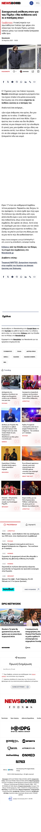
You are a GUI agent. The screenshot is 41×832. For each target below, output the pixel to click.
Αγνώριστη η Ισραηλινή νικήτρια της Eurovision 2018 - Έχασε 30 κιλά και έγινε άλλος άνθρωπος (30, 395)
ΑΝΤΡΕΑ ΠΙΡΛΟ (31, 351)
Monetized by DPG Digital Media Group (25, 769)
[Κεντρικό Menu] (38, 3)
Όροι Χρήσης (15, 718)
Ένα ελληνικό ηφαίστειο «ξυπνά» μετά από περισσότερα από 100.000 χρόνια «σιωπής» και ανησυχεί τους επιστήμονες (30, 468)
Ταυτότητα (4, 718)
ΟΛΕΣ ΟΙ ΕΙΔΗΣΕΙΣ (32, 589)
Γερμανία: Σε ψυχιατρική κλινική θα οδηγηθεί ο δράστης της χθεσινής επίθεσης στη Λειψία (20, 557)
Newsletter (17, 339)
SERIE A (6, 357)
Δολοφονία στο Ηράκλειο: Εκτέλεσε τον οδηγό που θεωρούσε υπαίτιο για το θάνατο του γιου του (10, 396)
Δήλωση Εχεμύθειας (28, 718)
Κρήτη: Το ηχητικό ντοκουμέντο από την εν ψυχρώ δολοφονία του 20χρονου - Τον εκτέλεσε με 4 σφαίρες (30, 429)
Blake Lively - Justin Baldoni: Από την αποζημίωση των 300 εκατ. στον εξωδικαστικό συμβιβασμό (20, 535)
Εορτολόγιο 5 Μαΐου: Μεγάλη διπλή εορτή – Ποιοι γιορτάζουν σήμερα (9, 466)
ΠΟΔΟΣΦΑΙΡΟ (6, 71)
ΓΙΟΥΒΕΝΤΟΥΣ (8, 351)
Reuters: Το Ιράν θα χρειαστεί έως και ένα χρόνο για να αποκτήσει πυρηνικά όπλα (12, 632)
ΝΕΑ (5, 362)
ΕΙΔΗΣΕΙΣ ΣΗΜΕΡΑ (29, 357)
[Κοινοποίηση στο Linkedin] (26, 82)
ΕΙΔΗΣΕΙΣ (16, 357)
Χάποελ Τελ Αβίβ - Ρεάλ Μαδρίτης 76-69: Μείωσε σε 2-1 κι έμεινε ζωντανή (17, 580)
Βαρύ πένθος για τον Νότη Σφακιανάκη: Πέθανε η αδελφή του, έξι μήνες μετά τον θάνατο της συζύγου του (30, 502)
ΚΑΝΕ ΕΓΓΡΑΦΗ (20, 687)
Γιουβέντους (7, 23)
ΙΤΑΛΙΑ (19, 351)
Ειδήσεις (5, 247)
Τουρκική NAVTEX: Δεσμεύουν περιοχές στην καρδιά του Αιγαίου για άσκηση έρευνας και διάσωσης (19, 265)
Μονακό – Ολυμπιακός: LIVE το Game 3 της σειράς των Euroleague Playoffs (9, 501)
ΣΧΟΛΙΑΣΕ (24, 71)
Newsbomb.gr (8, 253)
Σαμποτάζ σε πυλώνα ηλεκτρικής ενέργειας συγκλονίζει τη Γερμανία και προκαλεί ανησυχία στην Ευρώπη (20, 569)
